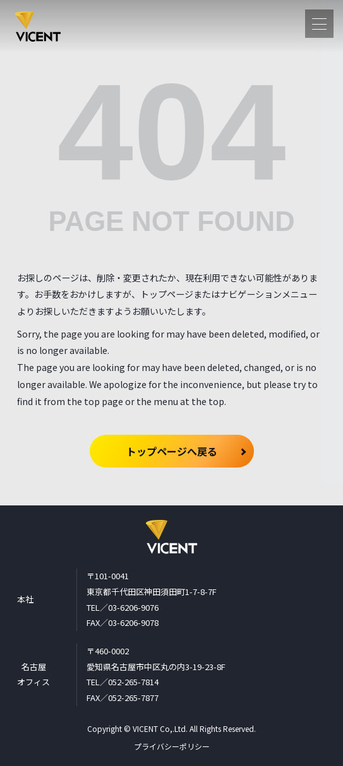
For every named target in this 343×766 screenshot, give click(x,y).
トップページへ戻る (171, 451)
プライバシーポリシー (172, 746)
